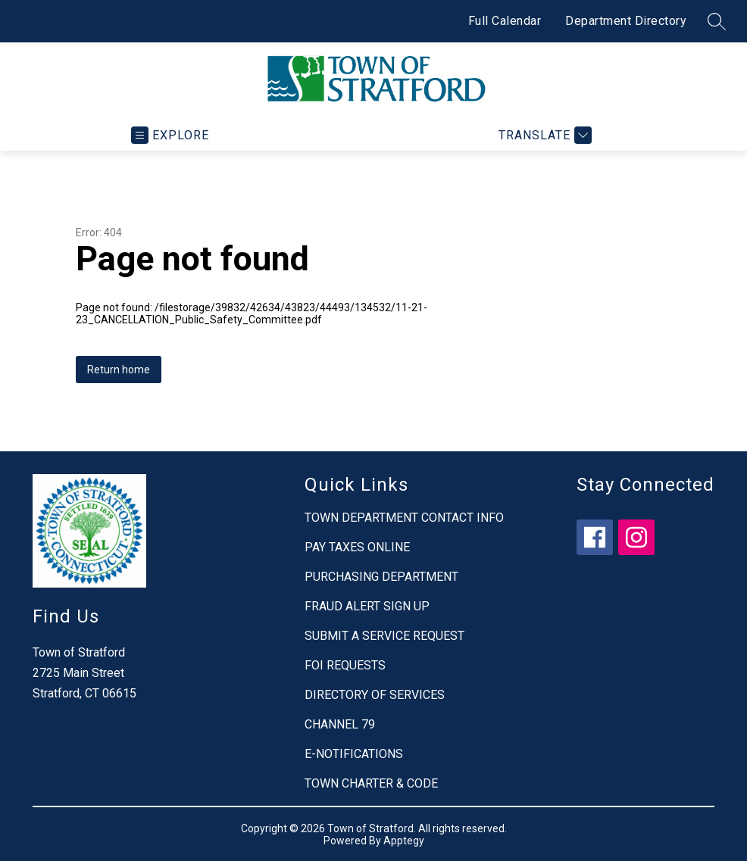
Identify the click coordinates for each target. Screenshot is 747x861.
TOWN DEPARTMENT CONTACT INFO (404, 517)
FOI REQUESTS (345, 665)
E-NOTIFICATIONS (354, 754)
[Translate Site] (543, 135)
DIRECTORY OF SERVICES (375, 695)
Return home (118, 369)
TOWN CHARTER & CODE (371, 783)
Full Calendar (505, 21)
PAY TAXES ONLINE (357, 547)
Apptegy (403, 840)
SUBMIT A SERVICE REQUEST (384, 636)
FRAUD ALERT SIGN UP (367, 606)
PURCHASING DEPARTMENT (381, 576)
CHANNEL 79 (340, 724)
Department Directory (625, 21)
